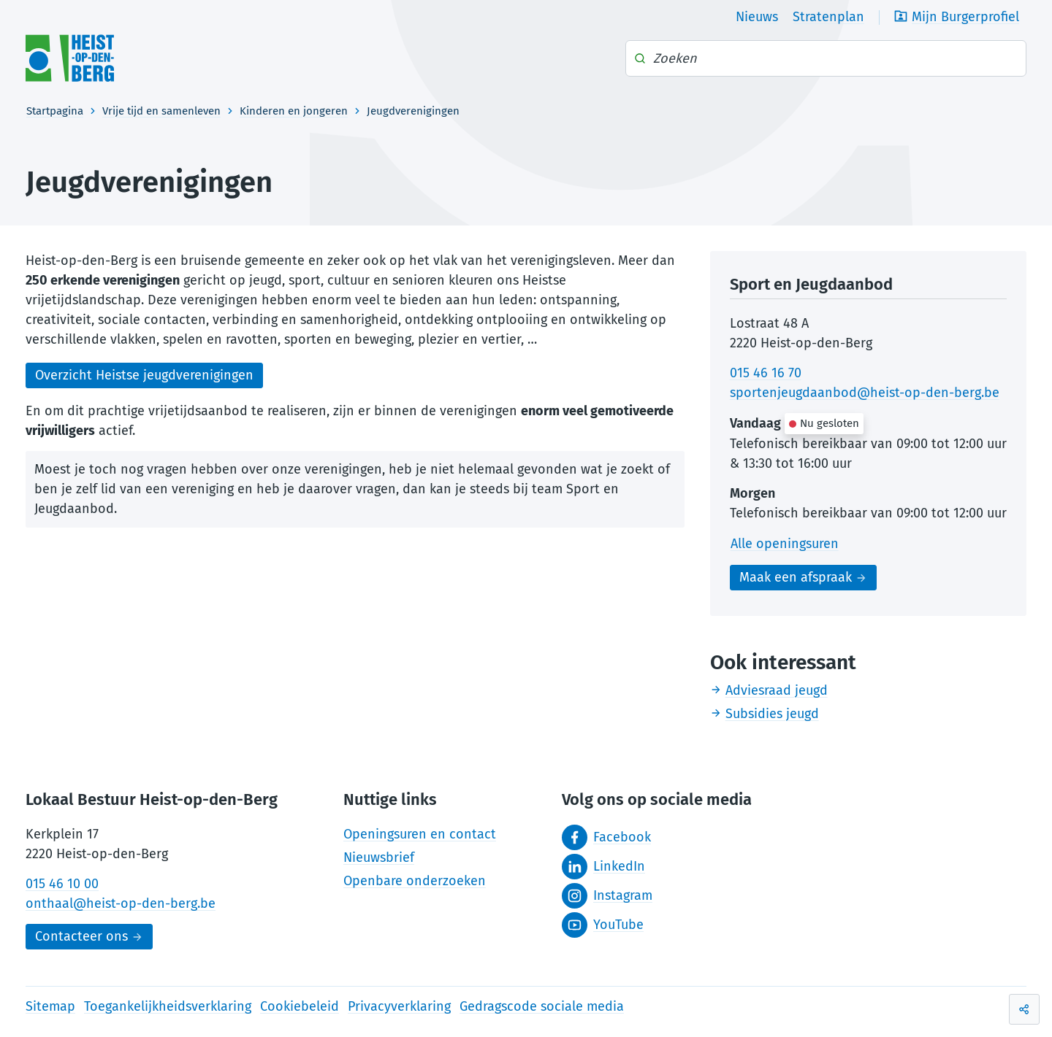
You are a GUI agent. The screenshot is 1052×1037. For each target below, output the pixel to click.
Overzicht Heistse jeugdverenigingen (144, 375)
